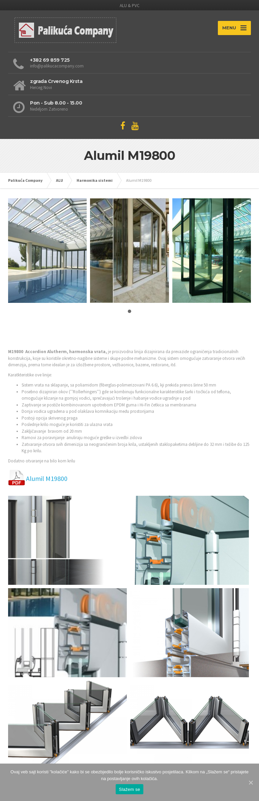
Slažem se (129, 789)
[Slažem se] (250, 782)
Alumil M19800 (46, 478)
